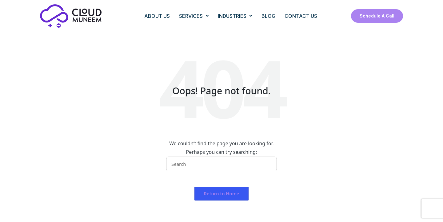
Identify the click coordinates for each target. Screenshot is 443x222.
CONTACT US (301, 16)
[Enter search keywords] (221, 164)
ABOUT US (157, 16)
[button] (268, 164)
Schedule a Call (377, 15)
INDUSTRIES (235, 16)
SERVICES (194, 16)
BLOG (268, 16)
